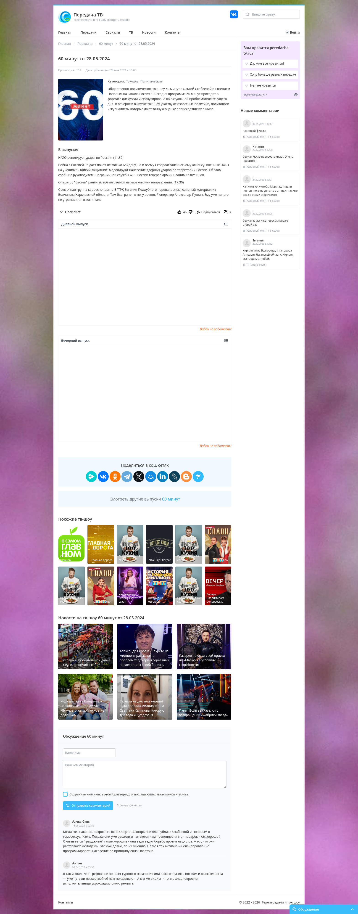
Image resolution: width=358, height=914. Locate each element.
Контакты (172, 32)
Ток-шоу (132, 81)
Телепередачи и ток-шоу (281, 902)
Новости (149, 32)
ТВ (131, 32)
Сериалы (112, 32)
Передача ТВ (88, 15)
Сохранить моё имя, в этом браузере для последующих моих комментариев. (129, 794)
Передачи (88, 32)
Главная (64, 32)
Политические (151, 81)
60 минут (106, 43)
